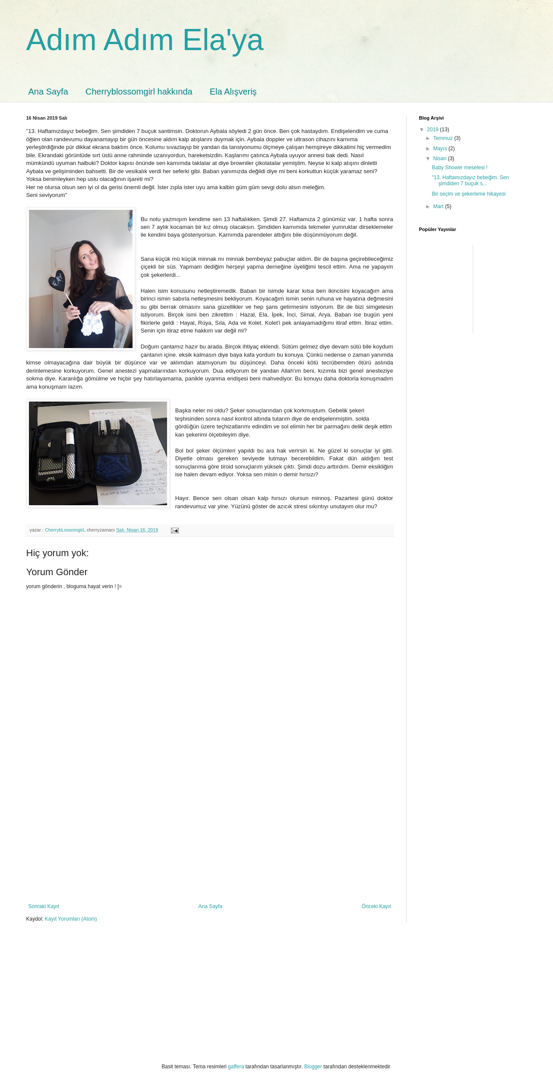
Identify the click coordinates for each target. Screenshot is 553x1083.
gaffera (236, 1067)
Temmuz (443, 138)
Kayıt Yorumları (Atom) (71, 919)
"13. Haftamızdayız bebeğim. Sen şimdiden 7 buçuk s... (470, 180)
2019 (433, 130)
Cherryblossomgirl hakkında (139, 91)
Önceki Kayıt (376, 906)
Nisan (440, 158)
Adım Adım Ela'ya (145, 40)
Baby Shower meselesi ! (459, 168)
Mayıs (440, 149)
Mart (439, 206)
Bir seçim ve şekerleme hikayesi (469, 194)
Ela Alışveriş (233, 91)
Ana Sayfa (48, 91)
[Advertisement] (210, 839)
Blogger (313, 1067)
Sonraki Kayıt (43, 906)
